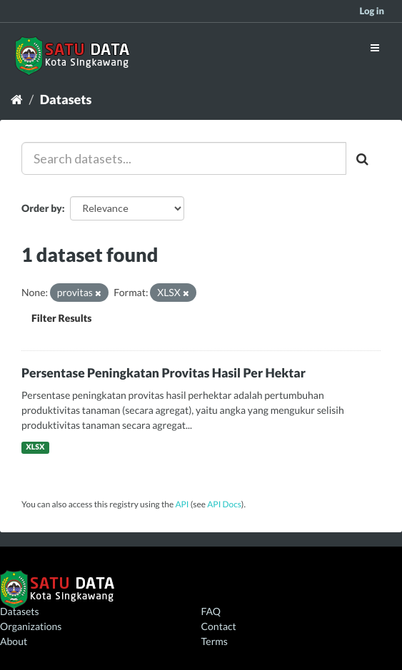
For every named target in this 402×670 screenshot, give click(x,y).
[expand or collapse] (375, 47)
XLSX (35, 447)
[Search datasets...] (183, 158)
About (13, 641)
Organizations (30, 626)
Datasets (66, 99)
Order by (41, 208)
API (182, 504)
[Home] (17, 99)
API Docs (224, 504)
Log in (371, 10)
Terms (214, 641)
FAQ (211, 611)
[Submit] (363, 158)
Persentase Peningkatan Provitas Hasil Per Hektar (163, 372)
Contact (218, 626)
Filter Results (61, 318)
